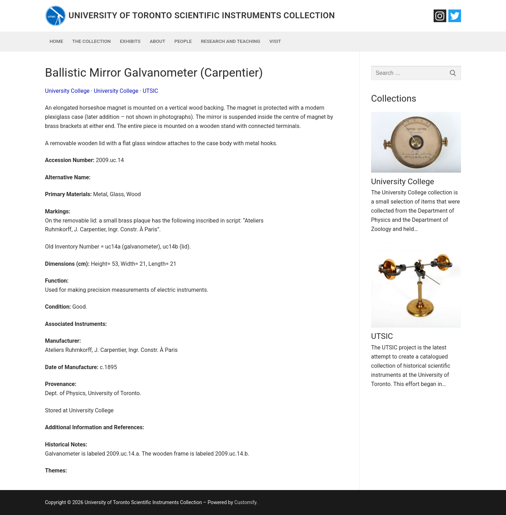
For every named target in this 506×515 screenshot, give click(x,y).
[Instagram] (440, 15)
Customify (245, 502)
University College (67, 91)
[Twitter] (454, 15)
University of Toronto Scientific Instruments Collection (202, 15)
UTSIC (150, 91)
